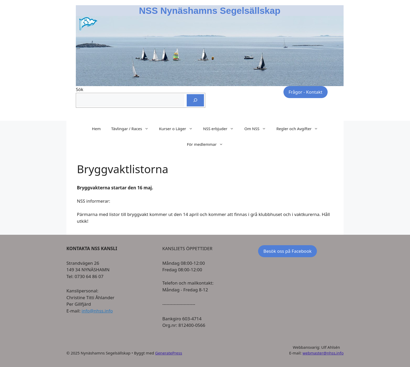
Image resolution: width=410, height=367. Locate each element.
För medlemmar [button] (208, 144)
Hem (96, 128)
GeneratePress (168, 353)
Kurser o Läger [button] (178, 128)
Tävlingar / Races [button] (132, 128)
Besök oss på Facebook (287, 251)
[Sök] (195, 100)
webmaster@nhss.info (323, 353)
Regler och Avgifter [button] (299, 128)
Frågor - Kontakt (305, 92)
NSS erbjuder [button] (221, 128)
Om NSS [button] (257, 128)
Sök (79, 89)
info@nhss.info (97, 311)
